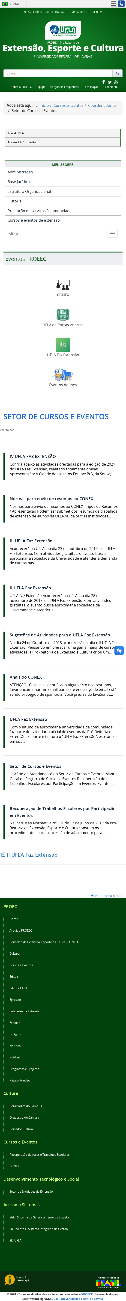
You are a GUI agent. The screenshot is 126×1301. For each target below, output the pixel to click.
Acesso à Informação (22, 142)
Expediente (110, 87)
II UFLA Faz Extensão (30, 588)
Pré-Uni (14, 1057)
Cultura (14, 954)
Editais (13, 977)
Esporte (14, 1023)
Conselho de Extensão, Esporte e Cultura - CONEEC (44, 942)
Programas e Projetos (24, 1069)
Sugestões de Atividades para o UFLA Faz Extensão (60, 635)
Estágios (15, 1034)
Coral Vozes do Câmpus (25, 1106)
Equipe (41, 87)
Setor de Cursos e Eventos (35, 766)
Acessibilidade (33, 12)
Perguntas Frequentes (64, 87)
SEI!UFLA (15, 1240)
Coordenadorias (102, 105)
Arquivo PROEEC (20, 931)
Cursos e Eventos (69, 105)
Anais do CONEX (26, 677)
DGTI (55, 1299)
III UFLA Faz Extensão (31, 541)
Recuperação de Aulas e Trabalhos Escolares (39, 1155)
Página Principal (20, 1080)
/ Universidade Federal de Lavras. (81, 1299)
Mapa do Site (80, 12)
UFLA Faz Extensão (28, 719)
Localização (91, 87)
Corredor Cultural (21, 1129)
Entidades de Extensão (25, 1011)
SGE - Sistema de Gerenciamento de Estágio (39, 1217)
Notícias (15, 1046)
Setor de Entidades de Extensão (31, 1192)
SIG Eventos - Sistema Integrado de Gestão (38, 1229)
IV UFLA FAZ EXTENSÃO (33, 456)
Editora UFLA (18, 988)
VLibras (97, 12)
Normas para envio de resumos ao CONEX (51, 498)
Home (13, 919)
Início (44, 105)
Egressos (15, 1000)
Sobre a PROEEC (21, 87)
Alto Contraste (57, 12)
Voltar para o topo (107, 896)
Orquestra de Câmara (24, 1118)
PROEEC (87, 1294)
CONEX (14, 1166)
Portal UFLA (16, 133)
